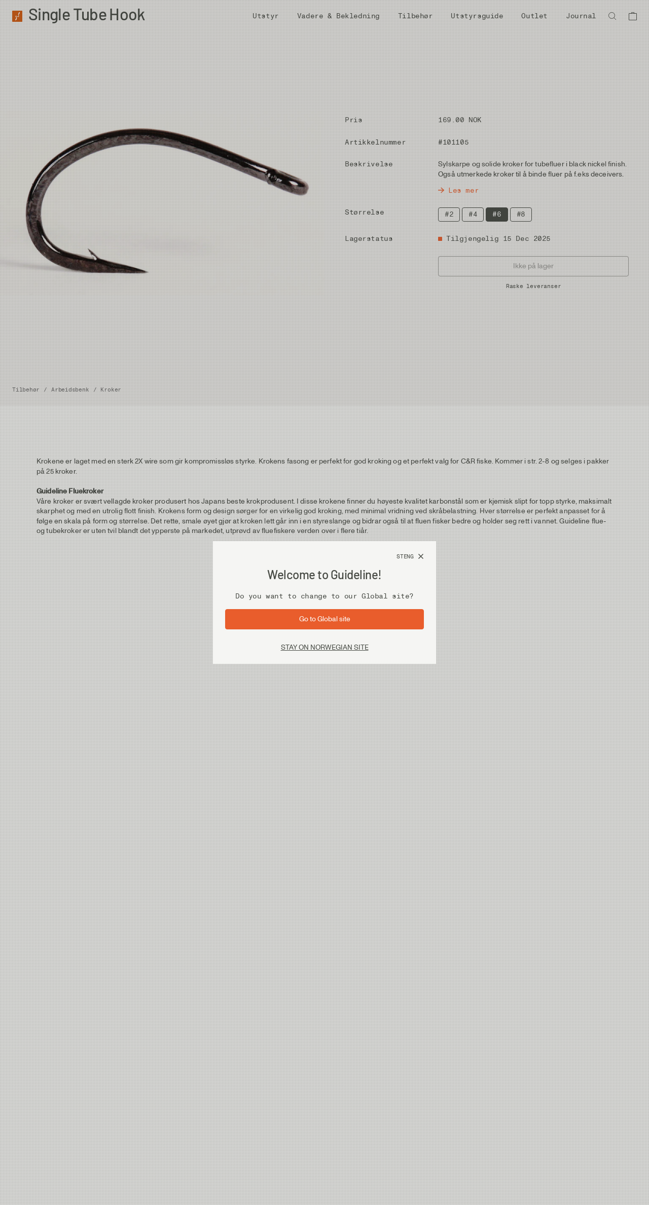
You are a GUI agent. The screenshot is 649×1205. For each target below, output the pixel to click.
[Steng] (410, 556)
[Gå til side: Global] (324, 619)
